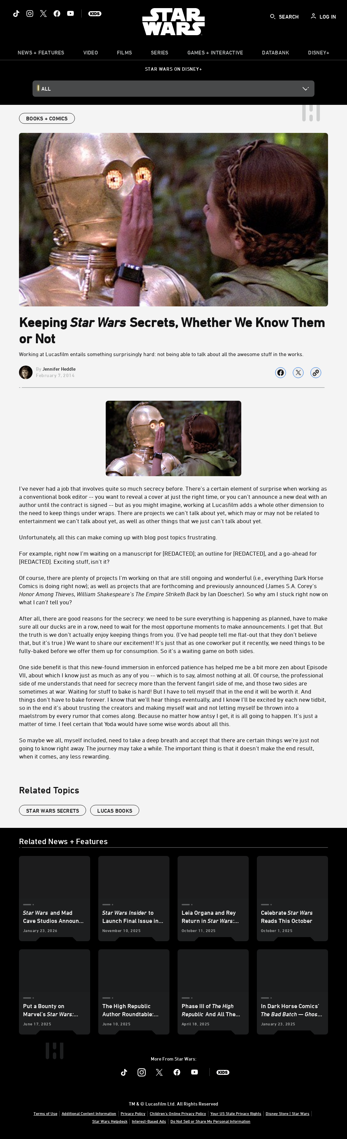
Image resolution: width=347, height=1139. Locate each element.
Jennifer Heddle (59, 369)
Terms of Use (45, 1113)
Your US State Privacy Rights (235, 1113)
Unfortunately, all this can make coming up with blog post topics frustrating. (118, 537)
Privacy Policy (133, 1113)
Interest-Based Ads (149, 1121)
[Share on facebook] (280, 372)
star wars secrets (52, 811)
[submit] (272, 16)
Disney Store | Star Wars (287, 1113)
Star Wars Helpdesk (109, 1121)
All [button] (46, 89)
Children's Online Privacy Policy (178, 1113)
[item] (41, 54)
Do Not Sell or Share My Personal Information (210, 1121)
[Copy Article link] (315, 372)
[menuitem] (90, 54)
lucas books (114, 811)
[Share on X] (298, 372)
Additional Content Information (89, 1113)
